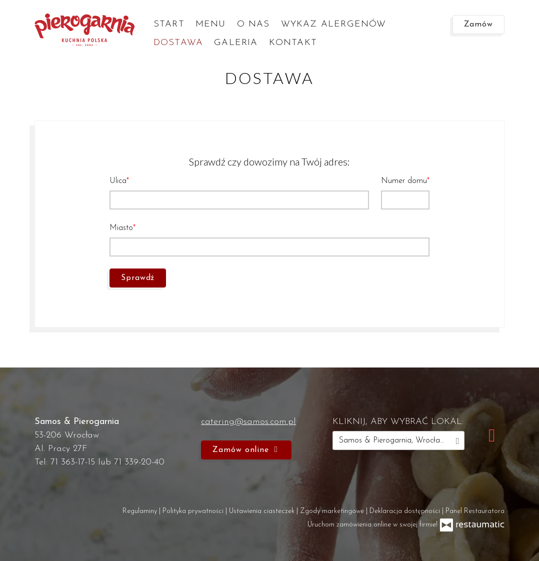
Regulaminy (140, 511)
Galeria (236, 43)
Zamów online (246, 450)
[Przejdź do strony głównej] (84, 30)
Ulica (118, 181)
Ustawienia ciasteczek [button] (262, 511)
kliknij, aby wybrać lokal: (398, 421)
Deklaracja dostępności (406, 511)
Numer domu (404, 181)
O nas (253, 24)
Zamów (479, 24)
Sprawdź (137, 278)
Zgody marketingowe (333, 511)
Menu (211, 24)
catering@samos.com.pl (248, 421)
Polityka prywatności (194, 511)
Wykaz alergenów (333, 24)
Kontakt (293, 43)
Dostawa (178, 43)
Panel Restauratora (475, 511)
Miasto (121, 228)
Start (169, 24)
